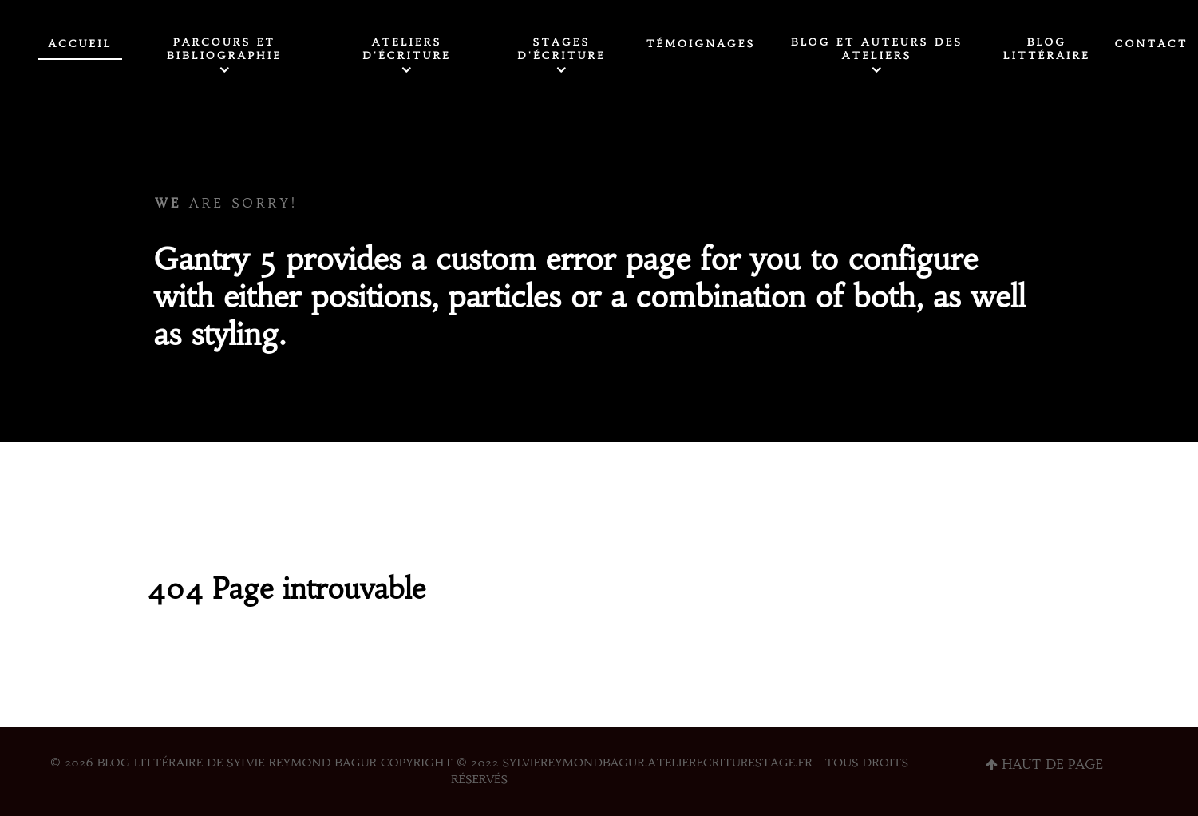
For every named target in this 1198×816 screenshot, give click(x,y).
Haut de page (1044, 764)
